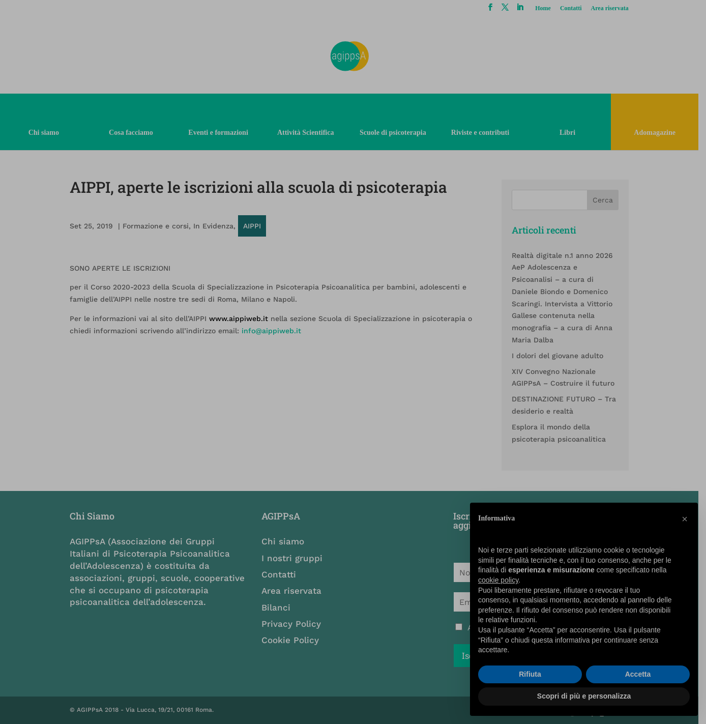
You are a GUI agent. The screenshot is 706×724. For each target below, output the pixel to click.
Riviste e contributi (485, 132)
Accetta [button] (638, 674)
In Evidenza (214, 226)
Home (550, 8)
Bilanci (278, 607)
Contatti (578, 8)
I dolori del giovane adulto (563, 356)
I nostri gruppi (295, 558)
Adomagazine (662, 132)
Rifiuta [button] (530, 674)
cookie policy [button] (498, 580)
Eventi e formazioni (220, 132)
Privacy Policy (294, 624)
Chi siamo (44, 132)
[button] (684, 519)
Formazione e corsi (157, 226)
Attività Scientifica (308, 132)
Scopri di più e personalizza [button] (584, 696)
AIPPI (253, 226)
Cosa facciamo (132, 132)
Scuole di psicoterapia (397, 132)
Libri (573, 132)
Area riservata (616, 8)
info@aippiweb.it (272, 331)
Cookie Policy (293, 640)
